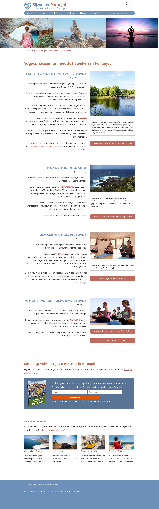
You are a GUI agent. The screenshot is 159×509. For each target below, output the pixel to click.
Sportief (29, 13)
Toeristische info (89, 451)
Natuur (83, 13)
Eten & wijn (97, 13)
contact (46, 491)
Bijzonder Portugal (39, 51)
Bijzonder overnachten (118, 13)
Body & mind (56, 13)
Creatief (41, 13)
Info (127, 2)
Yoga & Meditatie (65, 51)
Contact (128, 4)
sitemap (61, 491)
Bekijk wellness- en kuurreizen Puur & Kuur (112, 331)
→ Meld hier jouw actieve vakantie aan (41, 484)
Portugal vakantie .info (53, 429)
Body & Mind (52, 51)
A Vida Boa (30, 491)
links (55, 491)
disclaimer (69, 491)
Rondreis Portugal (117, 451)
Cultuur (71, 13)
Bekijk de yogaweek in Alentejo (112, 278)
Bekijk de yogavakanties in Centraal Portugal (112, 143)
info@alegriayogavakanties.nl (44, 146)
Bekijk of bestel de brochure (112, 340)
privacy (107, 401)
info (51, 491)
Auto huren (58, 451)
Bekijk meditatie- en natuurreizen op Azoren (112, 216)
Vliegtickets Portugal (34, 451)
